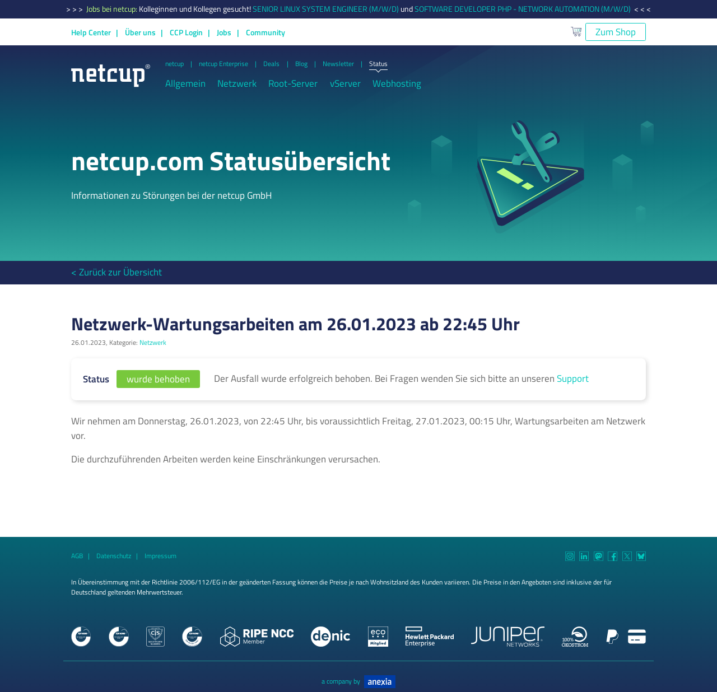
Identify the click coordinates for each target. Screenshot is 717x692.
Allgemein (185, 84)
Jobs (224, 32)
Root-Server (293, 84)
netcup (174, 64)
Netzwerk (237, 84)
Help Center (91, 32)
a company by (358, 681)
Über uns (140, 32)
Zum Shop (615, 32)
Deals (271, 64)
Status (378, 64)
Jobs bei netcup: (112, 9)
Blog (301, 64)
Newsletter (338, 64)
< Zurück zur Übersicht (116, 272)
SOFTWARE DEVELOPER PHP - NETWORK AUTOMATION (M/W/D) (523, 9)
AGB (77, 556)
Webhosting (397, 84)
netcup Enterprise (223, 64)
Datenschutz (113, 556)
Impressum (160, 556)
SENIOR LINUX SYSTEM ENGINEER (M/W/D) (326, 9)
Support (573, 378)
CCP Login (186, 32)
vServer (345, 84)
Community (265, 32)
